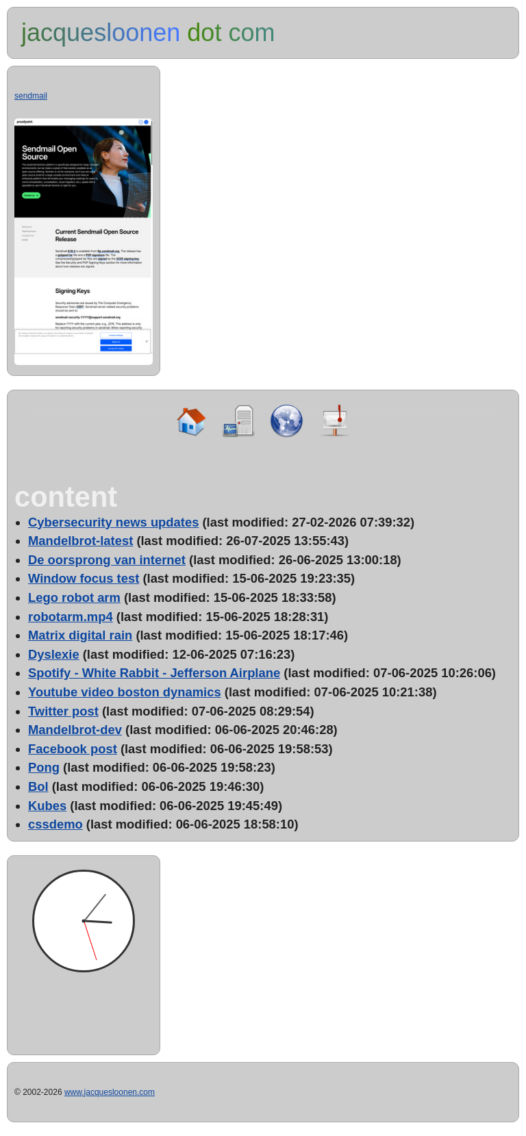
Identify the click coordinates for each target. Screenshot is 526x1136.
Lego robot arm (74, 597)
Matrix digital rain (80, 635)
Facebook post (72, 749)
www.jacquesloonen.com (109, 1092)
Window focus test (83, 578)
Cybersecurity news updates (113, 522)
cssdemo (55, 824)
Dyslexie (53, 654)
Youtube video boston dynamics (124, 692)
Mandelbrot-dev (75, 729)
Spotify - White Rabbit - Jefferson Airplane (154, 673)
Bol (38, 786)
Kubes (47, 805)
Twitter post (63, 711)
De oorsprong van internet (107, 560)
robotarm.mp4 (70, 616)
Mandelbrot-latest (80, 540)
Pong (44, 767)
